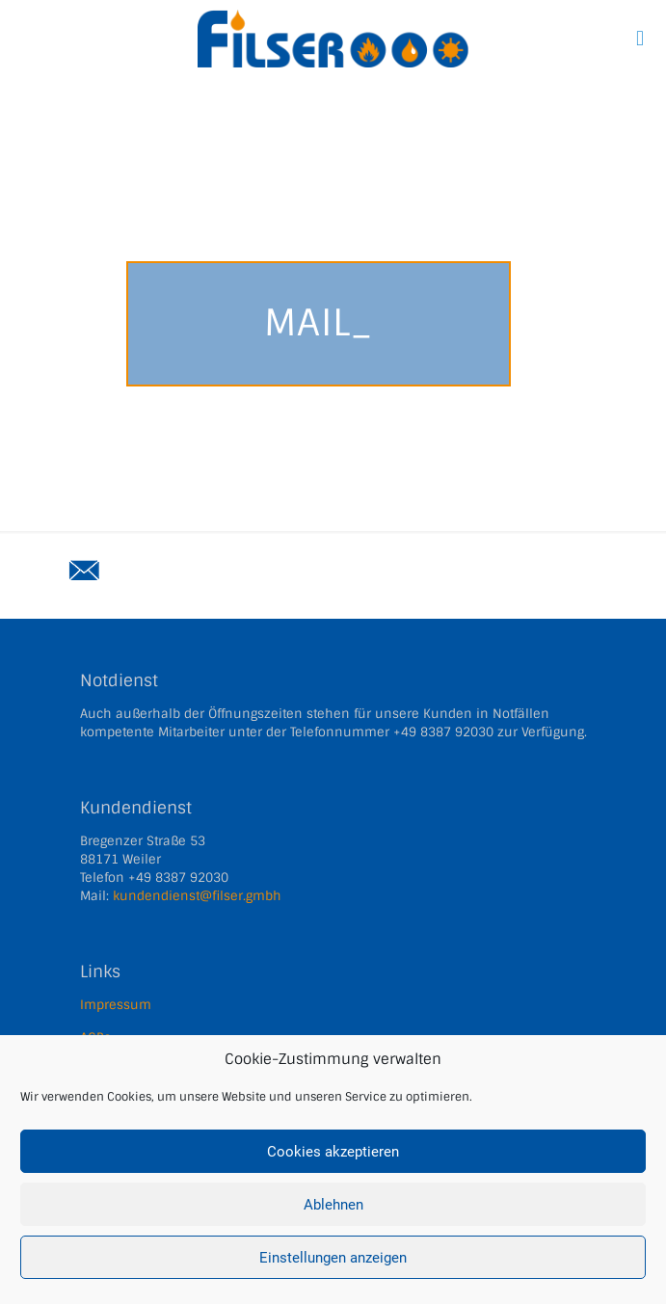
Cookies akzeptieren (333, 1151)
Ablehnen (333, 1204)
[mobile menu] (640, 38)
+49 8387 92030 (443, 732)
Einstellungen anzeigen (333, 1257)
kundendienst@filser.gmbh (197, 896)
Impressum (115, 1005)
